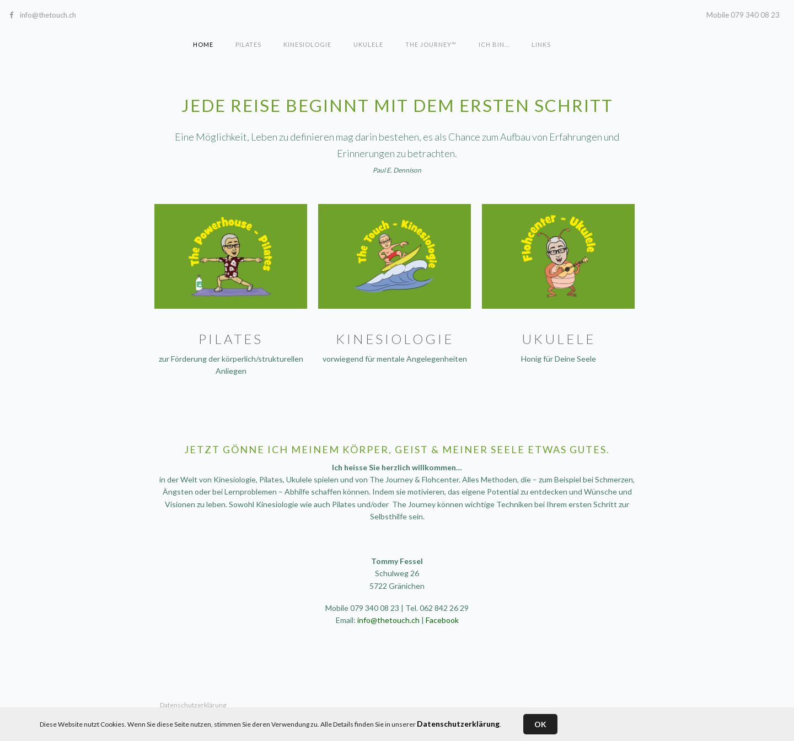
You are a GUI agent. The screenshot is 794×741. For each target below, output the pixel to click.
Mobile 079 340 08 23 (743, 14)
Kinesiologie (307, 44)
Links (541, 44)
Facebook (442, 620)
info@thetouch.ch (48, 14)
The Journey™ (431, 44)
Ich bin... (494, 44)
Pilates (248, 44)
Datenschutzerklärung (458, 723)
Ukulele (368, 44)
